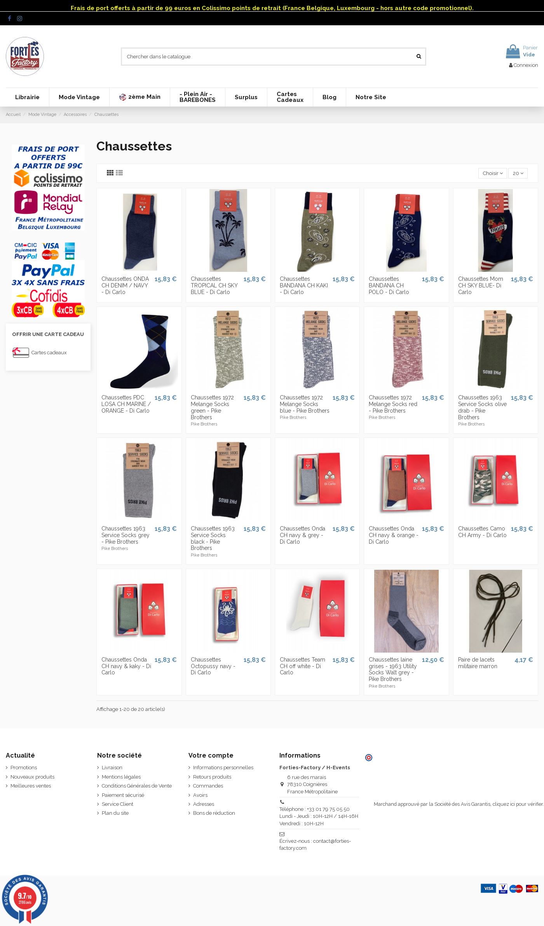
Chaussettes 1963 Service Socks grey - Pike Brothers (125, 535)
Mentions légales (121, 777)
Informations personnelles (223, 767)
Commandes (208, 786)
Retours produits (212, 777)
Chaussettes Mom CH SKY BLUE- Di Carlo (480, 285)
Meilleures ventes (30, 786)
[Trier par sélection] (492, 173)
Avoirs (200, 795)
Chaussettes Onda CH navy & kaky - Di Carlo (126, 666)
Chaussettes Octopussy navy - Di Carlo (213, 666)
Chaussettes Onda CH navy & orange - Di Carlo (393, 535)
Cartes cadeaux (49, 352)
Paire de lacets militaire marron (477, 662)
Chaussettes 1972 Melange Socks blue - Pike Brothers (305, 404)
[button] (139, 97)
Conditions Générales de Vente (137, 786)
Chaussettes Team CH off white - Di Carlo (302, 666)
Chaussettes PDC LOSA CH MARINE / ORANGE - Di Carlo (126, 404)
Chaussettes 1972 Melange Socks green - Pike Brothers (212, 407)
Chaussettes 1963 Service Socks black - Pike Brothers (213, 538)
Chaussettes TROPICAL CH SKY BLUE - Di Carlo (214, 285)
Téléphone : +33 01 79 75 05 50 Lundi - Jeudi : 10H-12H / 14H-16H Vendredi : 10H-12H (318, 816)
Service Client (117, 804)
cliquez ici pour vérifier (518, 804)
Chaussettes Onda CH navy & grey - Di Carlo (302, 535)
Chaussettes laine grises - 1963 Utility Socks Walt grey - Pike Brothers (393, 669)
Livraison (112, 767)
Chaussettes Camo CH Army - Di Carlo (482, 531)
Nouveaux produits (32, 777)
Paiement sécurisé (123, 795)
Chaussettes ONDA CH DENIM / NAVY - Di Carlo (125, 285)
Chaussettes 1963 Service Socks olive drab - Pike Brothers (482, 407)
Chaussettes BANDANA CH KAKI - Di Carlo (304, 285)
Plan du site (115, 813)
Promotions (23, 767)
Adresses (203, 804)
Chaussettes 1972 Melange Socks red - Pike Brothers (393, 404)
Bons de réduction (214, 813)
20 (518, 173)
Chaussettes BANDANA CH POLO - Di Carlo (389, 285)
